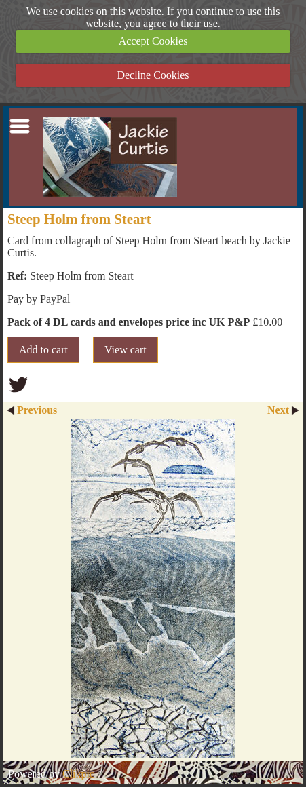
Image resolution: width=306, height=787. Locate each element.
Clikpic (78, 774)
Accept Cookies (153, 41)
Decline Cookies (153, 75)
